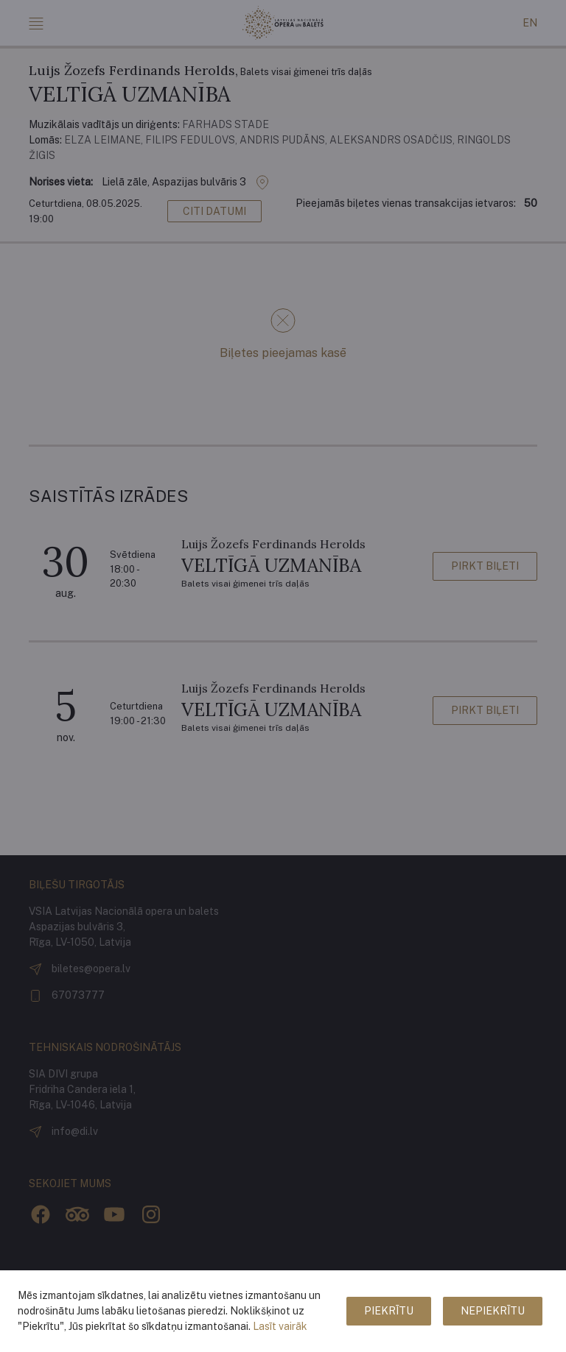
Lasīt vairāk (280, 1326)
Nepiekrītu (493, 1311)
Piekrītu (388, 1311)
